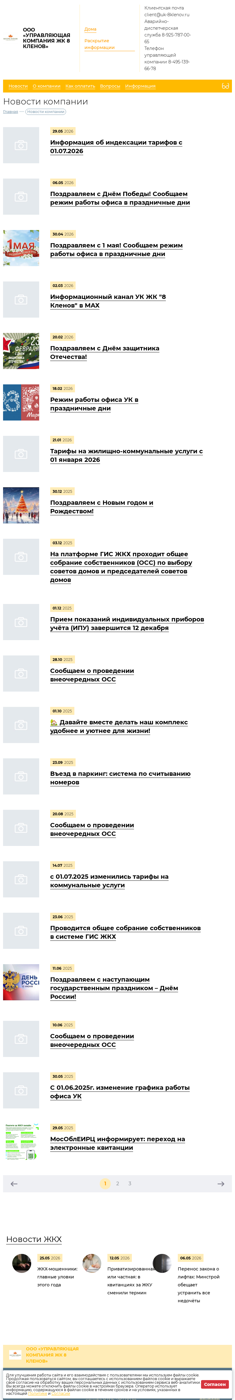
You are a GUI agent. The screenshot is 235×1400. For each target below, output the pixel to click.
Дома (90, 29)
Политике (37, 1393)
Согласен (215, 1384)
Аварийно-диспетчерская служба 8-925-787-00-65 (167, 31)
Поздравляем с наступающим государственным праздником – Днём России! (114, 988)
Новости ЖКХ (34, 1239)
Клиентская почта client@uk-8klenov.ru (166, 11)
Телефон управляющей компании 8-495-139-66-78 (167, 58)
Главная (10, 111)
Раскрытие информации (99, 44)
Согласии (60, 1393)
